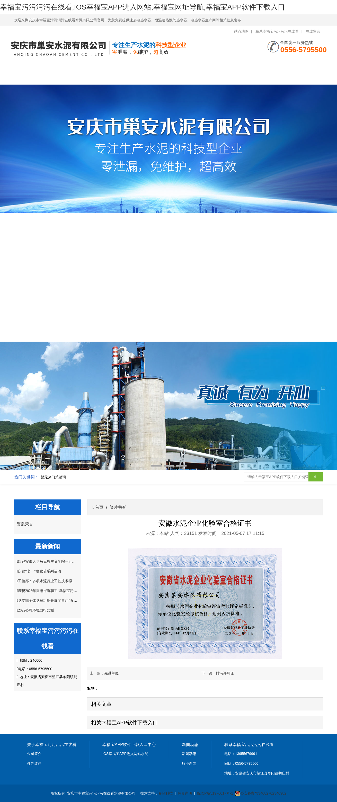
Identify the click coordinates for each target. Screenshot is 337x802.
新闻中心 (134, 64)
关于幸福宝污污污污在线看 (65, 71)
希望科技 (165, 793)
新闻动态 (189, 754)
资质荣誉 (168, 64)
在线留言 (313, 31)
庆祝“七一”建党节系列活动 (39, 571)
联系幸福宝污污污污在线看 (277, 31)
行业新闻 (189, 763)
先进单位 (111, 673)
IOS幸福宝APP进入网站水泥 (125, 754)
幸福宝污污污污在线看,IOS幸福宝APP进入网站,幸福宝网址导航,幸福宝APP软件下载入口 (142, 7)
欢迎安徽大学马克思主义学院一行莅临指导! (53, 561)
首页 (98, 507)
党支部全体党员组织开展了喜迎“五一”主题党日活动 (59, 601)
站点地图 (241, 31)
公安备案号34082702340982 (263, 793)
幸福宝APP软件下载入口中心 (99, 71)
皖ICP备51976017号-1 (215, 793)
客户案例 (237, 64)
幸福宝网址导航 (202, 64)
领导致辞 (34, 763)
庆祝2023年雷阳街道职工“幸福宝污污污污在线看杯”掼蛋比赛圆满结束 (73, 591)
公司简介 (34, 754)
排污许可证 (225, 673)
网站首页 (31, 64)
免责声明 (185, 793)
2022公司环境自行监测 (36, 610)
